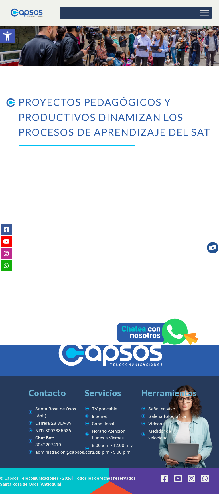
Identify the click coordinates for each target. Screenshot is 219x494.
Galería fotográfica (167, 416)
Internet (99, 416)
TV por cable (104, 409)
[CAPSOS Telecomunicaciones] (26, 12)
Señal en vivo (161, 409)
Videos (155, 423)
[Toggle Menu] (204, 12)
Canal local (103, 423)
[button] (7, 36)
